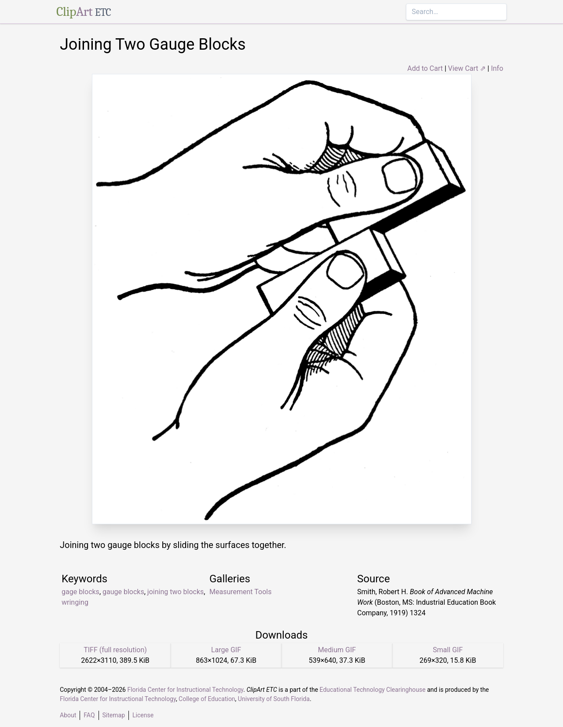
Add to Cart (425, 68)
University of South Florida (274, 698)
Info (497, 68)
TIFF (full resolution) (115, 650)
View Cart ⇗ (467, 68)
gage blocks (80, 592)
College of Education (207, 698)
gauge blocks (123, 592)
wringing (75, 602)
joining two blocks (175, 592)
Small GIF (448, 650)
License (143, 715)
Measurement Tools (240, 592)
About (68, 715)
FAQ (89, 715)
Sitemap (113, 715)
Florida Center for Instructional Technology (185, 689)
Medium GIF (337, 650)
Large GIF (226, 650)
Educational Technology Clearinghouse (373, 689)
